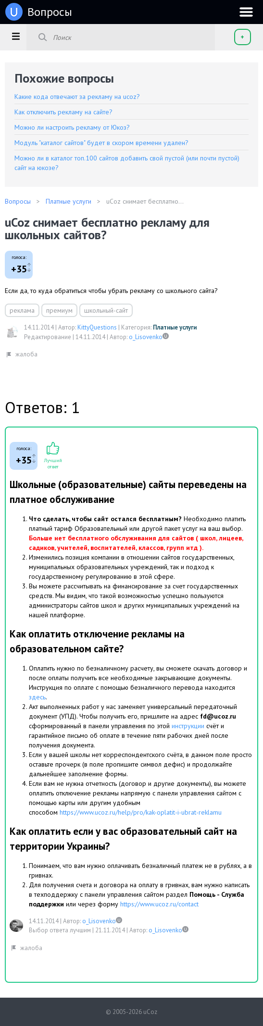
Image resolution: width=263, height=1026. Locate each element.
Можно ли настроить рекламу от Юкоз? (72, 127)
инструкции (189, 725)
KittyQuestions (97, 327)
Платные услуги (175, 327)
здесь (37, 697)
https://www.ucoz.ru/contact (159, 904)
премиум (59, 310)
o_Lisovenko (146, 337)
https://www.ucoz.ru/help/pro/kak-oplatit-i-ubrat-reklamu (141, 812)
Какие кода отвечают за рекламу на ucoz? (77, 96)
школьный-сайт (106, 310)
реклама (22, 310)
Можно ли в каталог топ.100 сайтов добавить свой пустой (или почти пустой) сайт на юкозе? (126, 163)
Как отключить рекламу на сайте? (63, 112)
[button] (15, 36)
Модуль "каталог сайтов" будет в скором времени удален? (101, 142)
